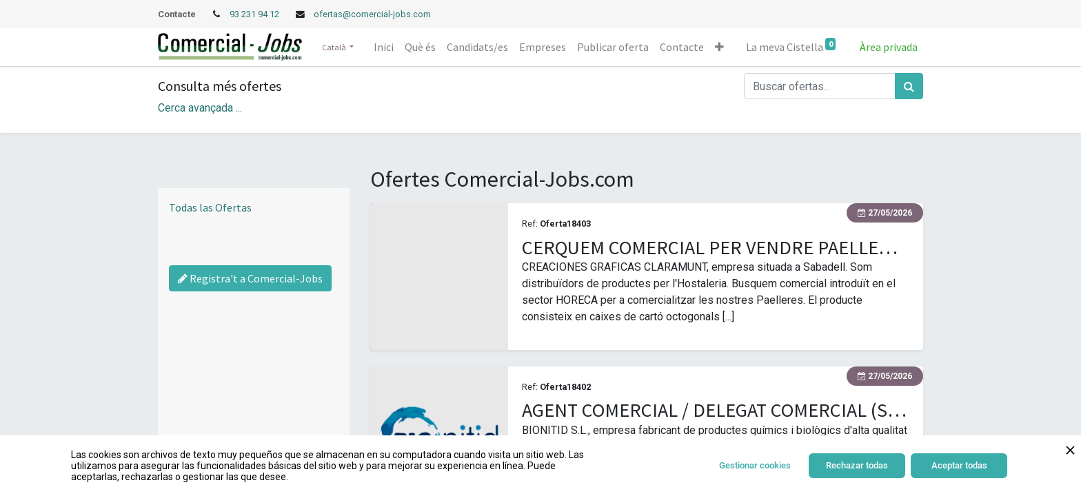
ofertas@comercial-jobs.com (372, 14)
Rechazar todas (857, 465)
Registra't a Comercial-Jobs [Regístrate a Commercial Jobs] (250, 278)
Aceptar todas (959, 465)
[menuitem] (383, 47)
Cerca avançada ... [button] (200, 107)
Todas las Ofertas (210, 207)
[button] (719, 47)
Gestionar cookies (755, 465)
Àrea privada (889, 47)
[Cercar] (909, 86)
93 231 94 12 (255, 14)
